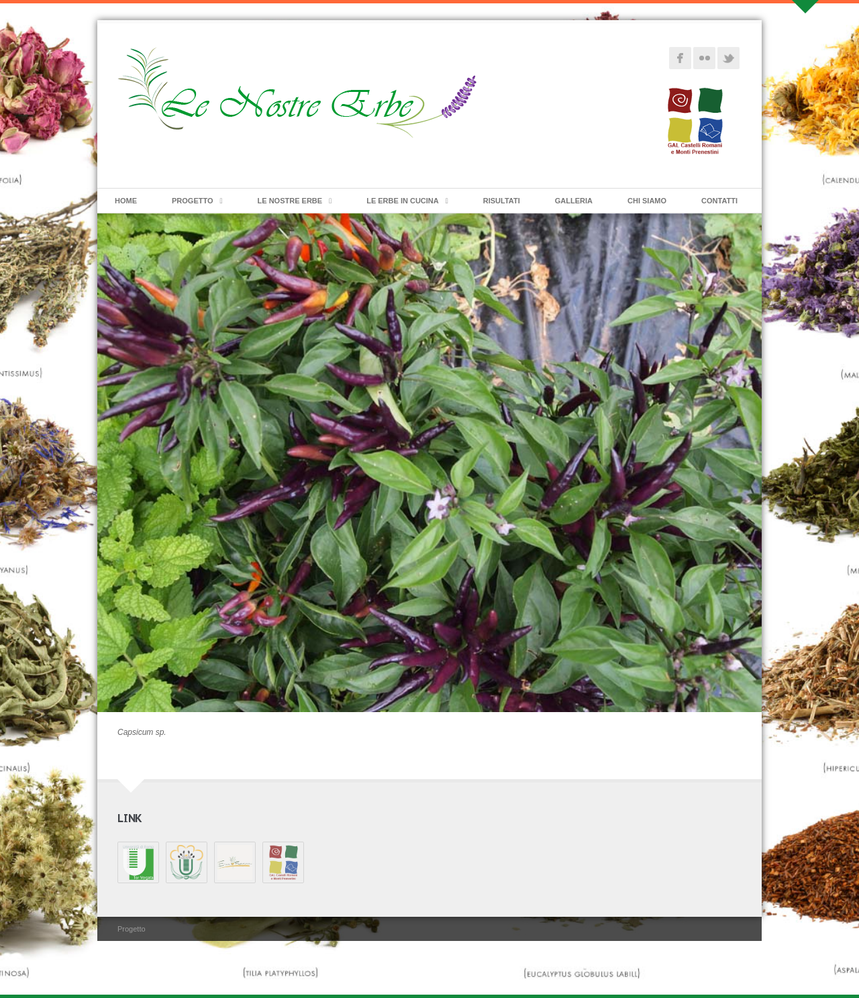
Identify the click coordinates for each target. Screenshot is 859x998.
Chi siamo (646, 201)
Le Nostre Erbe (290, 201)
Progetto (192, 201)
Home (126, 201)
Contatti (719, 201)
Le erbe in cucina (402, 201)
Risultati (501, 201)
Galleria (574, 201)
